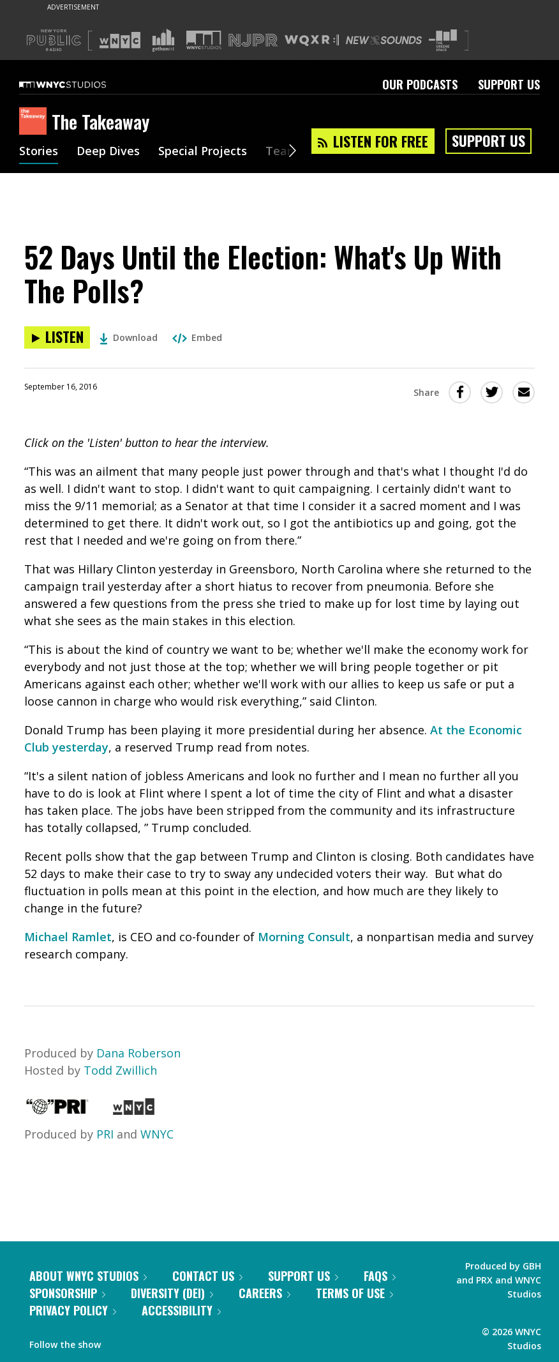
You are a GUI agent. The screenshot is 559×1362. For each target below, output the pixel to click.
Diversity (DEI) (172, 1293)
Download (129, 337)
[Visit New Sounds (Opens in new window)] (384, 40)
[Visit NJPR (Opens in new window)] (253, 40)
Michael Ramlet (68, 936)
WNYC (157, 1134)
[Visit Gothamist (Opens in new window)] (163, 40)
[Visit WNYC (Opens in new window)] (120, 40)
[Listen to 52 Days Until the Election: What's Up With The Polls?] (57, 337)
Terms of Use (354, 1293)
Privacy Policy (72, 1310)
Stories (38, 152)
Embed (197, 337)
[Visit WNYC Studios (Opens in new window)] (203, 40)
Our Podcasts (420, 84)
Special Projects (202, 152)
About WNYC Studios (88, 1275)
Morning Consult (304, 936)
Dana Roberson (138, 1053)
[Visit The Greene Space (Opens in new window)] (443, 40)
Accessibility (181, 1310)
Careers (264, 1293)
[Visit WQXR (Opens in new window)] (312, 40)
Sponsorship (67, 1293)
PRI (105, 1134)
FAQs (380, 1275)
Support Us (509, 84)
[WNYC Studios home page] (78, 84)
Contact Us (207, 1275)
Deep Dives (108, 152)
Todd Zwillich (120, 1070)
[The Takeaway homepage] (35, 122)
